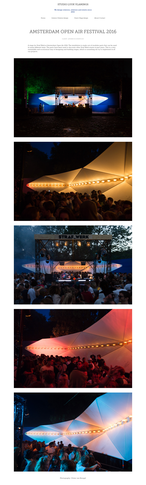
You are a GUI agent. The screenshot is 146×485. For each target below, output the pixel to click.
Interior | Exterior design (60, 18)
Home (43, 18)
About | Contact (99, 18)
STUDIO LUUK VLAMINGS (73, 4)
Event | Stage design (81, 18)
